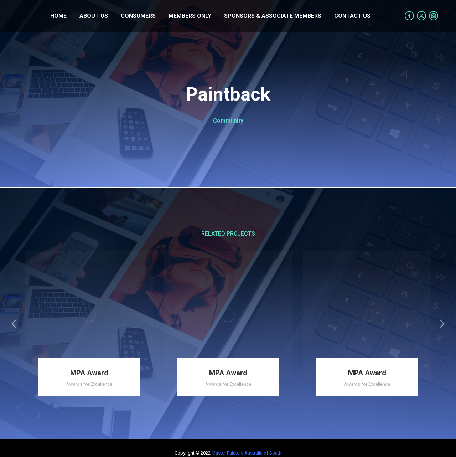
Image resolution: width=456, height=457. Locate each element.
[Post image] (89, 315)
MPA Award (89, 373)
